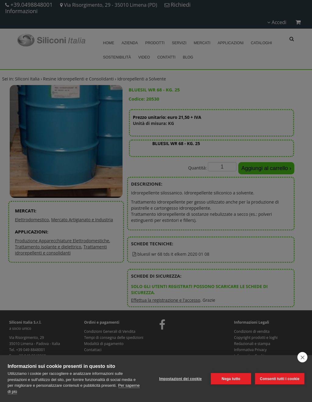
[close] (302, 357)
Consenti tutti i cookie (280, 378)
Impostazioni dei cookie (180, 378)
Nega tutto (230, 378)
